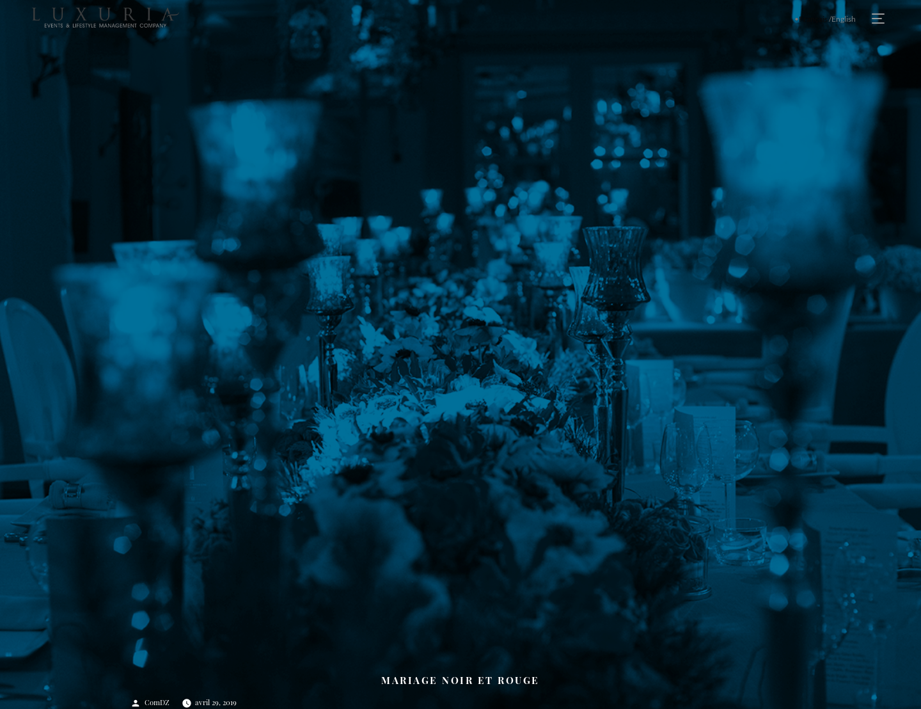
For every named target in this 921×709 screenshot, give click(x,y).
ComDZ (157, 702)
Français (813, 19)
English (843, 19)
